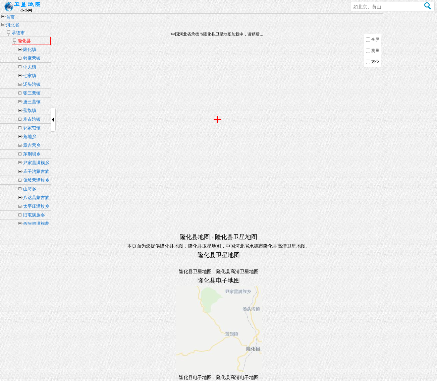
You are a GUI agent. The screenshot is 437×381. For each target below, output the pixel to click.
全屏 (375, 39)
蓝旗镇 (29, 110)
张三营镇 (32, 93)
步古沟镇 (32, 119)
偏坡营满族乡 (36, 180)
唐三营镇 (32, 101)
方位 (375, 61)
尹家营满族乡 (36, 162)
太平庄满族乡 (36, 206)
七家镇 (29, 75)
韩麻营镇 (32, 58)
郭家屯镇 (32, 127)
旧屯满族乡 (34, 214)
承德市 (18, 32)
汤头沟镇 (32, 84)
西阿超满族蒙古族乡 (36, 224)
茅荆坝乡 (32, 153)
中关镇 (29, 66)
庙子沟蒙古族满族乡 (36, 172)
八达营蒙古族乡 (36, 198)
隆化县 (24, 40)
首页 (10, 17)
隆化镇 (29, 49)
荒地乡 (29, 136)
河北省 (12, 24)
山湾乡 (29, 188)
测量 (375, 50)
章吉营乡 (32, 145)
